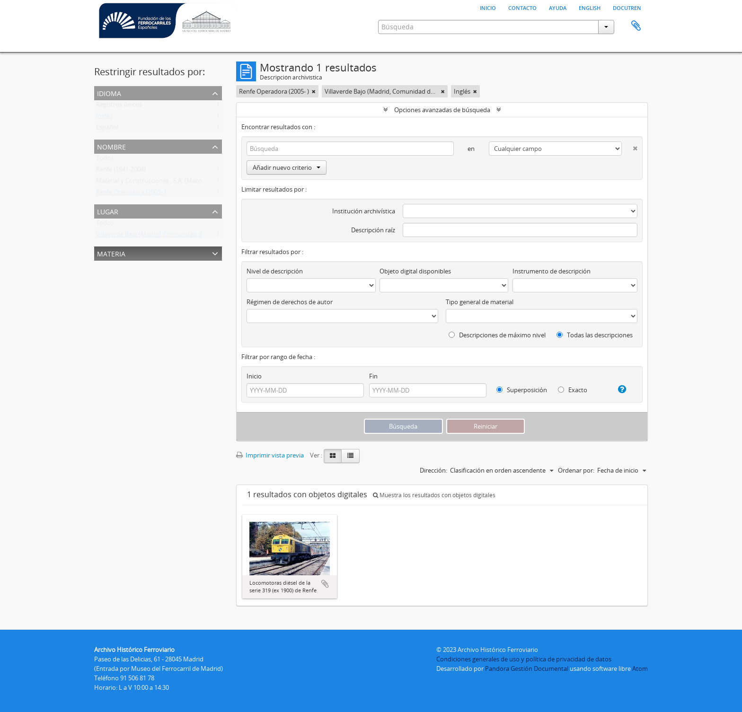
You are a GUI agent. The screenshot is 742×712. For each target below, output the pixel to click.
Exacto (572, 390)
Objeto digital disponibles (415, 271)
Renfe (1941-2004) (121, 171)
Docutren (627, 7)
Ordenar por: (576, 470)
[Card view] (333, 456)
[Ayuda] (618, 389)
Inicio (488, 7)
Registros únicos (119, 106)
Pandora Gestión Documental (526, 668)
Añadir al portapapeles (325, 584)
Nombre (111, 146)
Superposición (521, 390)
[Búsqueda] (350, 148)
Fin (373, 376)
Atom (640, 668)
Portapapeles (636, 26)
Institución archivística (363, 211)
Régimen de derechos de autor (290, 302)
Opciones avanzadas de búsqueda (442, 109)
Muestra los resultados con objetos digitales (434, 495)
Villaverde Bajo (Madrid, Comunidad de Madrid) (162, 236)
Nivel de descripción (275, 271)
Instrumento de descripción (551, 271)
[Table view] (350, 456)
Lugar (107, 210)
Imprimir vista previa (270, 455)
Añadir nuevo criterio (286, 167)
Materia (111, 252)
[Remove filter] (314, 91)
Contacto (522, 7)
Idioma (109, 92)
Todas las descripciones (594, 335)
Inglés (104, 118)
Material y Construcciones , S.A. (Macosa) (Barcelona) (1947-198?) (186, 182)
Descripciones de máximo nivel (497, 335)
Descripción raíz (373, 230)
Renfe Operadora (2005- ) (131, 194)
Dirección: (433, 470)
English (590, 7)
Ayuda (557, 7)
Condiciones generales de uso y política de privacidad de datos (523, 659)
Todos (105, 160)
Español (107, 129)
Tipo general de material (479, 302)
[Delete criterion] (629, 146)
